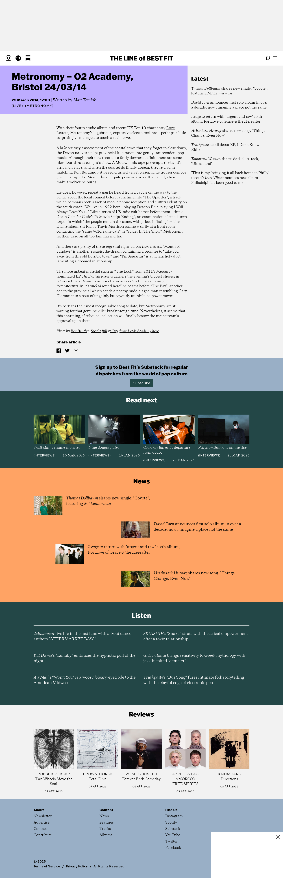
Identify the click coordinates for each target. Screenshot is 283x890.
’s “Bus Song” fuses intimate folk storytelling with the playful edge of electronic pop (193, 680)
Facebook (173, 847)
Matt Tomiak (84, 100)
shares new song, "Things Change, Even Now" (228, 133)
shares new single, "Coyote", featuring (229, 91)
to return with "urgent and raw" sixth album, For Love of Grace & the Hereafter (226, 119)
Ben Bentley (80, 331)
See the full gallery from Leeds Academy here (125, 331)
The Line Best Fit (141, 58)
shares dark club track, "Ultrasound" (225, 161)
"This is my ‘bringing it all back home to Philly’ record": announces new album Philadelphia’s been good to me (230, 178)
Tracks (105, 828)
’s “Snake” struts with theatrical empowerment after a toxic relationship (195, 636)
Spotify (171, 822)
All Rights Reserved (108, 866)
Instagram (174, 816)
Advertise (41, 822)
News (104, 816)
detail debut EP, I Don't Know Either (225, 147)
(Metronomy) (39, 105)
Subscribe (141, 382)
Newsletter (43, 816)
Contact (40, 828)
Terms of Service (47, 866)
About (39, 810)
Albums (105, 835)
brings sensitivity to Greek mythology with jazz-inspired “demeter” (194, 658)
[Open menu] (275, 58)
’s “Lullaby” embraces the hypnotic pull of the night (84, 658)
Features (106, 822)
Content (106, 810)
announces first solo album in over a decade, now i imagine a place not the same (229, 105)
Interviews (44, 455)
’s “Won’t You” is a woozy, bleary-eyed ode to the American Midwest (85, 680)
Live (17, 106)
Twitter (171, 841)
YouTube (172, 835)
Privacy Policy (77, 866)
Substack (172, 828)
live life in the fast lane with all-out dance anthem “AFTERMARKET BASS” (82, 636)
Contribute (43, 835)
